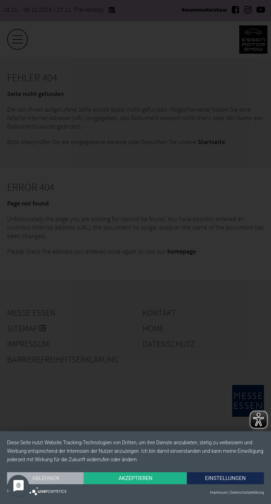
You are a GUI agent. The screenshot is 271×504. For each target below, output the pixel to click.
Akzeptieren (135, 478)
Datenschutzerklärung (247, 492)
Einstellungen (225, 478)
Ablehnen (45, 478)
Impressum (219, 492)
